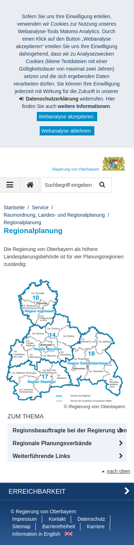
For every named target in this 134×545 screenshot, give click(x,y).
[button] (67, 430)
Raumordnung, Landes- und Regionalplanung (54, 215)
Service (40, 207)
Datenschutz (91, 519)
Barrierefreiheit (58, 526)
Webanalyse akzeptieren (66, 116)
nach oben (118, 471)
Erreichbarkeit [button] (37, 491)
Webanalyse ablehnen (66, 131)
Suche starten (101, 185)
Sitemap (21, 526)
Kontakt (57, 519)
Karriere (96, 526)
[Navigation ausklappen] (10, 185)
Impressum (24, 519)
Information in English (36, 534)
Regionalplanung (22, 222)
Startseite (14, 207)
